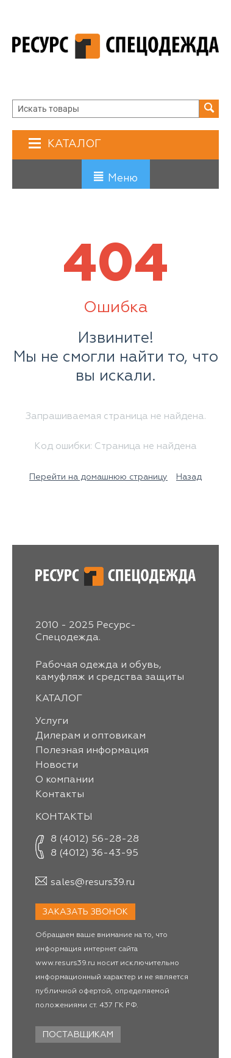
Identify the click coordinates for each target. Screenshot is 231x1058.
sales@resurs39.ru (93, 883)
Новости (56, 765)
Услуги (51, 721)
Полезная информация (92, 751)
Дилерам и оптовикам (90, 736)
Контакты (59, 795)
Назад (189, 477)
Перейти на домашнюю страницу (98, 477)
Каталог (72, 144)
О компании (64, 780)
